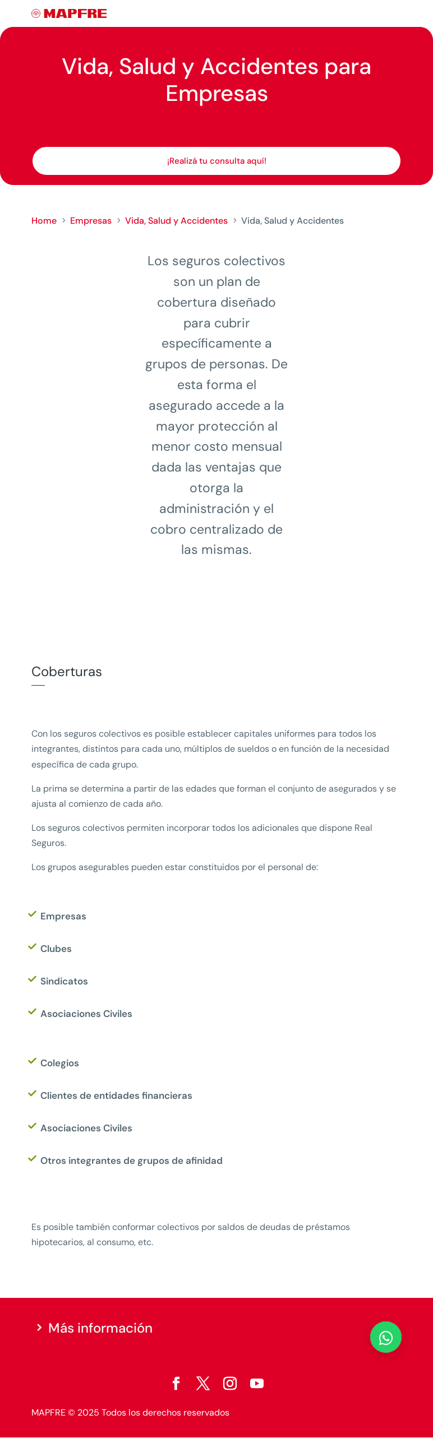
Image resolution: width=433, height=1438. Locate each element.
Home (44, 220)
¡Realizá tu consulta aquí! (216, 161)
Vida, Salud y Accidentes (176, 220)
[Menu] (394, 14)
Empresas (91, 220)
